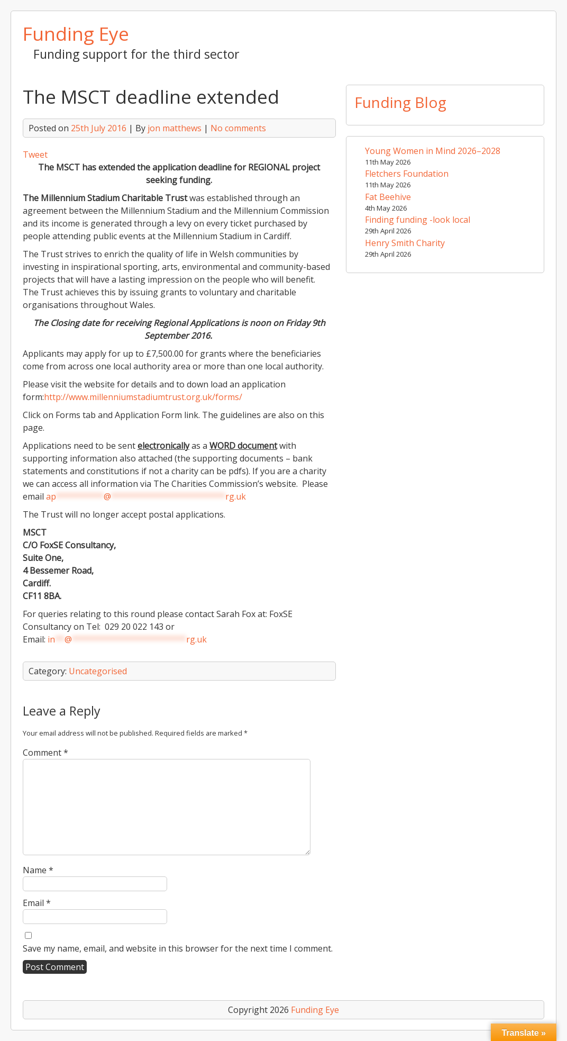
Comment (45, 752)
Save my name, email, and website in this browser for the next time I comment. (178, 948)
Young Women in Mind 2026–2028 (432, 151)
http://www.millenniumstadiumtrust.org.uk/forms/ (143, 397)
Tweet (35, 154)
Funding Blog (400, 102)
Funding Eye (76, 33)
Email (37, 903)
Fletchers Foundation (407, 173)
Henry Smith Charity (405, 243)
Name (38, 870)
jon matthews (175, 128)
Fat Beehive (388, 197)
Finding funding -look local (417, 219)
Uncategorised (98, 671)
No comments (238, 128)
